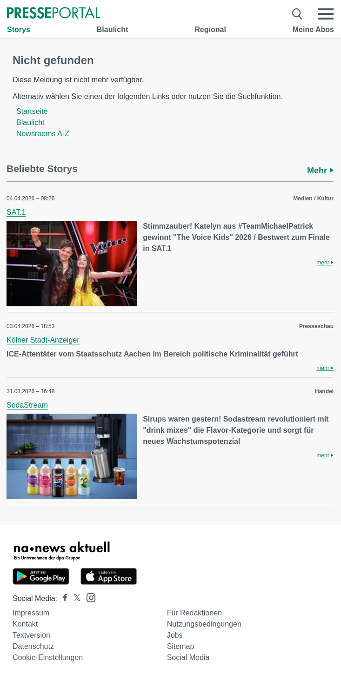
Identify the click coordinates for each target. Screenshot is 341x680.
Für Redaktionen (194, 613)
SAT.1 (16, 212)
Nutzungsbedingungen (204, 624)
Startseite (32, 111)
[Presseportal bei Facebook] (62, 598)
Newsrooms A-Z (42, 134)
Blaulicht (112, 29)
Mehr (320, 170)
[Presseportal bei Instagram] (88, 597)
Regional (210, 29)
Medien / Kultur (313, 198)
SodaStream (27, 405)
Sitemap (180, 646)
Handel (324, 391)
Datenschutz (33, 646)
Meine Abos (313, 29)
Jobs (175, 635)
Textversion (31, 635)
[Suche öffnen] (297, 13)
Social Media (188, 657)
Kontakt (25, 624)
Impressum (31, 613)
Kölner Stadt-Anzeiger (43, 340)
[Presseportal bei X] (74, 598)
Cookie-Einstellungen (48, 657)
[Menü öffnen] (325, 13)
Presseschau (316, 326)
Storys (18, 29)
